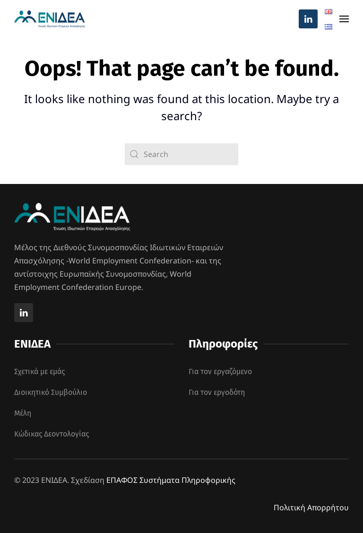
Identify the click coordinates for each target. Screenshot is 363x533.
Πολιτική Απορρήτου (311, 507)
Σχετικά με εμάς (39, 371)
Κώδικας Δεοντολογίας (51, 433)
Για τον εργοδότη (217, 392)
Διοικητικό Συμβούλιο (50, 392)
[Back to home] (49, 19)
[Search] (181, 154)
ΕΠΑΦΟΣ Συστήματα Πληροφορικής (170, 480)
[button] (344, 19)
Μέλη (22, 413)
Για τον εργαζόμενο (220, 371)
